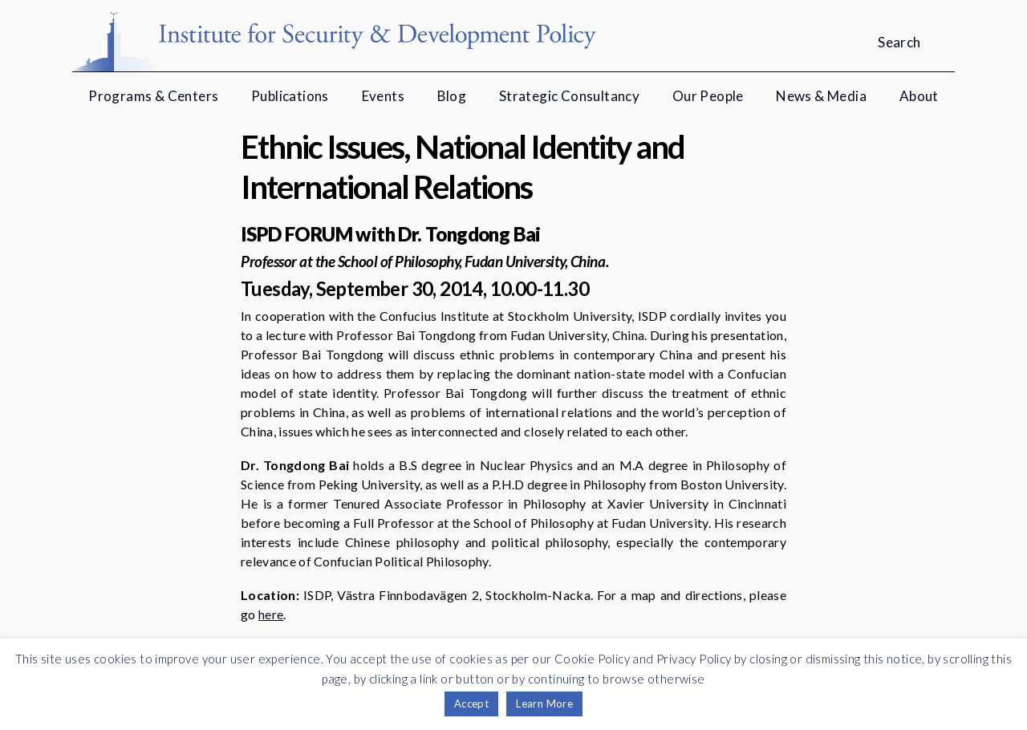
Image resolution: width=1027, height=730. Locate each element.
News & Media (821, 95)
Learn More (544, 703)
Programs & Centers (153, 95)
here (270, 614)
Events (383, 95)
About (919, 95)
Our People (708, 95)
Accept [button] (471, 703)
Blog (452, 95)
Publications (290, 95)
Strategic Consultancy (569, 95)
